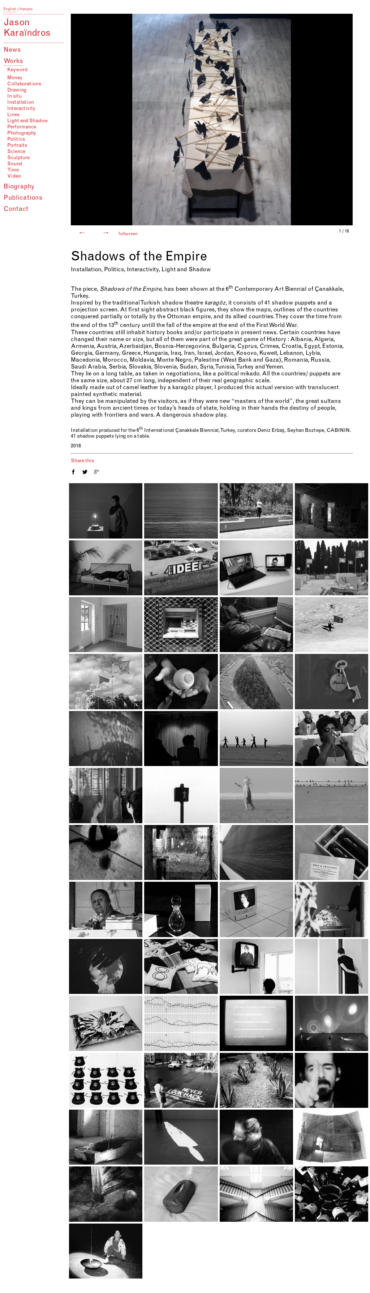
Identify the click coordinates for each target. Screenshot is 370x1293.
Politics (16, 139)
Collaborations (24, 84)
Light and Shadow (27, 121)
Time (13, 170)
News (12, 50)
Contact (16, 209)
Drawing (16, 90)
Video (14, 176)
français (26, 9)
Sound (14, 164)
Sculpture (18, 158)
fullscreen (128, 234)
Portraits (17, 145)
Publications (23, 198)
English (10, 9)
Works (13, 61)
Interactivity (21, 108)
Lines (13, 115)
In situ (14, 96)
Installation (20, 102)
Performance (21, 127)
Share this (82, 461)
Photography (21, 133)
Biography (19, 187)
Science (16, 151)
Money (14, 78)
